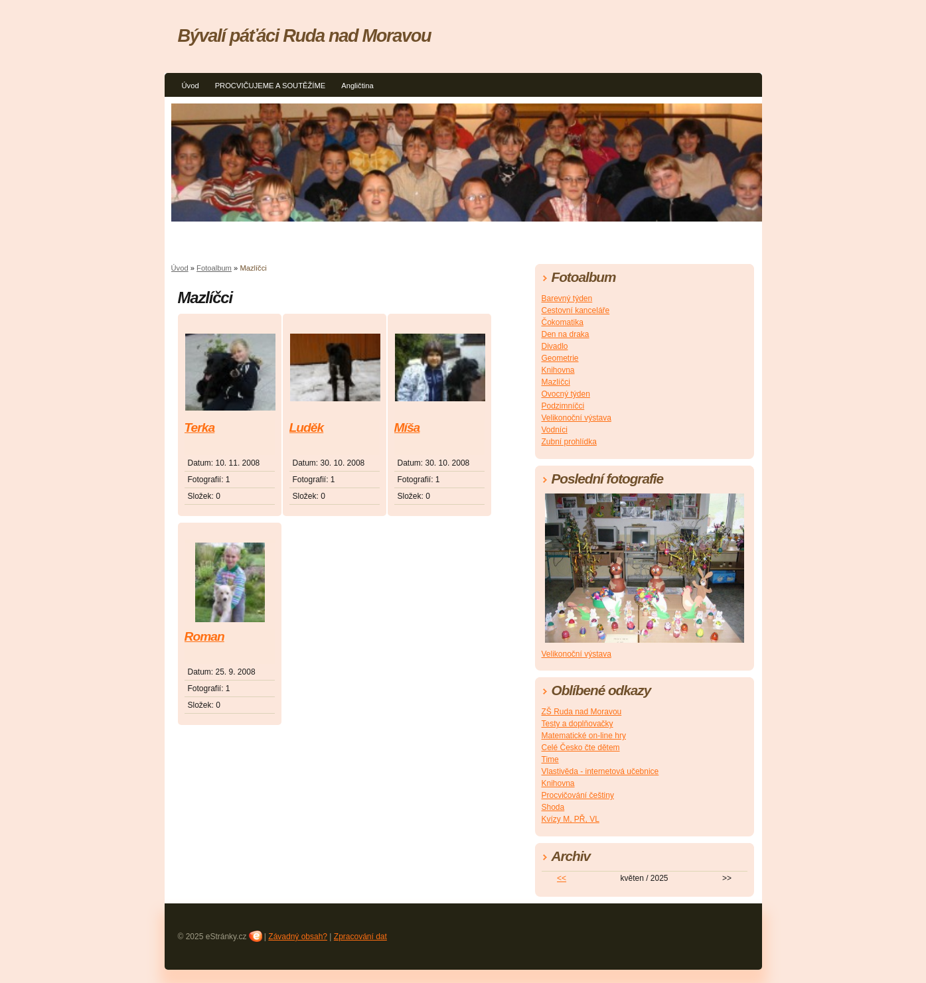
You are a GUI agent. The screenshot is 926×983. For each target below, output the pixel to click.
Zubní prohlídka (569, 441)
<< (561, 878)
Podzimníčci (563, 406)
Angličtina (357, 86)
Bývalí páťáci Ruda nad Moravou (304, 35)
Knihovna (558, 370)
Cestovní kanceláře (576, 310)
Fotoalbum (214, 268)
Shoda (553, 807)
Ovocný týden (566, 394)
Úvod (190, 86)
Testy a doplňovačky (577, 723)
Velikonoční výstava (576, 418)
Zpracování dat (360, 936)
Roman (204, 636)
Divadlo (555, 346)
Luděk (306, 427)
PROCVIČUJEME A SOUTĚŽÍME (270, 86)
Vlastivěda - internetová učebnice (600, 771)
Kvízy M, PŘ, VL (570, 819)
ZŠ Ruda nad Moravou (582, 711)
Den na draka (565, 334)
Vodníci (555, 429)
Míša (407, 427)
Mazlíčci (556, 382)
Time (550, 759)
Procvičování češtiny (578, 795)
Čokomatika (562, 322)
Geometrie (560, 358)
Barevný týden (567, 298)
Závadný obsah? (297, 936)
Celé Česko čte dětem (581, 747)
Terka (200, 427)
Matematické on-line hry (584, 735)
